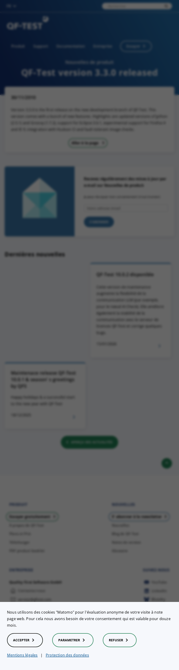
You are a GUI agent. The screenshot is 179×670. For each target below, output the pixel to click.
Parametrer (72, 640)
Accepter (25, 640)
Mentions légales (22, 655)
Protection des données (67, 655)
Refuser (120, 640)
